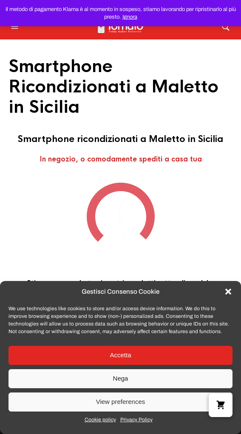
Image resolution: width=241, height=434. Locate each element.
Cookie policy (100, 420)
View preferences (120, 401)
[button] (228, 291)
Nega (120, 378)
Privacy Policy (136, 420)
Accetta (120, 355)
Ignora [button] (129, 17)
